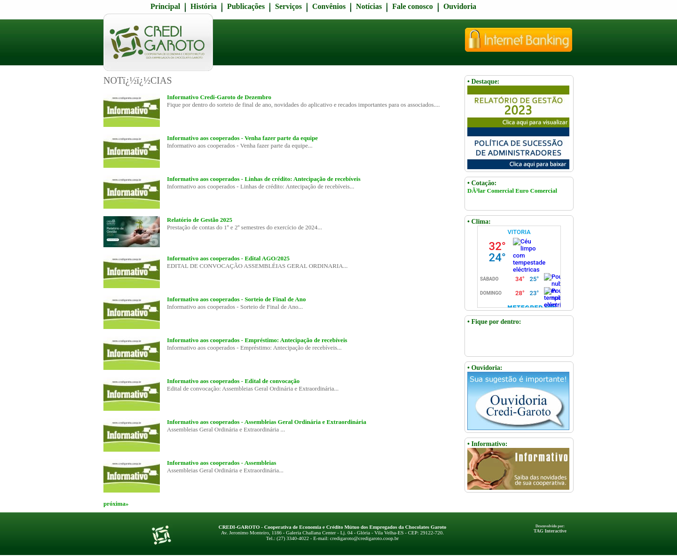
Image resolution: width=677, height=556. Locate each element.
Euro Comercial (536, 190)
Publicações (246, 6)
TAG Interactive (550, 528)
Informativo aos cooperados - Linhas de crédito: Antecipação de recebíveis (264, 178)
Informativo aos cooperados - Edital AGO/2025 (228, 258)
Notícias (369, 6)
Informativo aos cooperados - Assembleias (221, 462)
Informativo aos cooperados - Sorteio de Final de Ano (236, 299)
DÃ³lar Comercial (490, 190)
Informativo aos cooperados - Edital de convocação (233, 380)
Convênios (329, 6)
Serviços (288, 6)
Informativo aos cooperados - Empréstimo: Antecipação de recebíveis (257, 340)
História (203, 6)
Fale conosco (412, 6)
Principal (165, 6)
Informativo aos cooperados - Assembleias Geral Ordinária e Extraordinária (266, 421)
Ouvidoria (459, 6)
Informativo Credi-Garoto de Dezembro (219, 97)
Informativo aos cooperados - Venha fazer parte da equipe (242, 137)
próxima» (115, 503)
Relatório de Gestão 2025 (199, 219)
